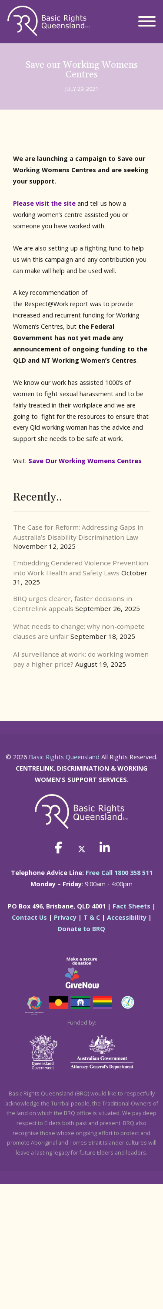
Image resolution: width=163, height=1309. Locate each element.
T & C (91, 917)
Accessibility (126, 917)
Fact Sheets (131, 906)
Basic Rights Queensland (64, 757)
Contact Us (29, 917)
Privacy (65, 917)
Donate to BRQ (81, 929)
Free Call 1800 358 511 (119, 872)
